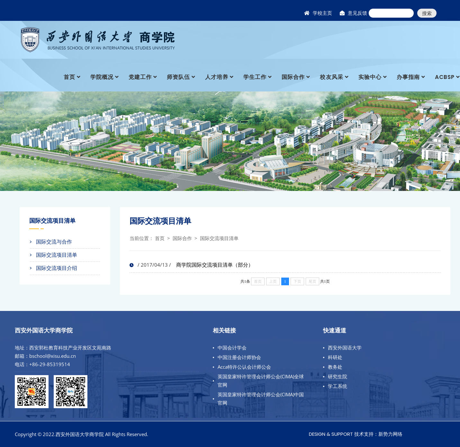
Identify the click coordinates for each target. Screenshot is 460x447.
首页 (69, 77)
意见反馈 (357, 13)
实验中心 (370, 77)
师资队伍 (178, 77)
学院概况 (101, 77)
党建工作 (140, 77)
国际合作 (293, 77)
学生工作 (254, 77)
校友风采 (331, 77)
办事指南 (408, 77)
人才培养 (216, 77)
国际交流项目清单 (219, 238)
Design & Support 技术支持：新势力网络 (355, 434)
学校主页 (322, 13)
